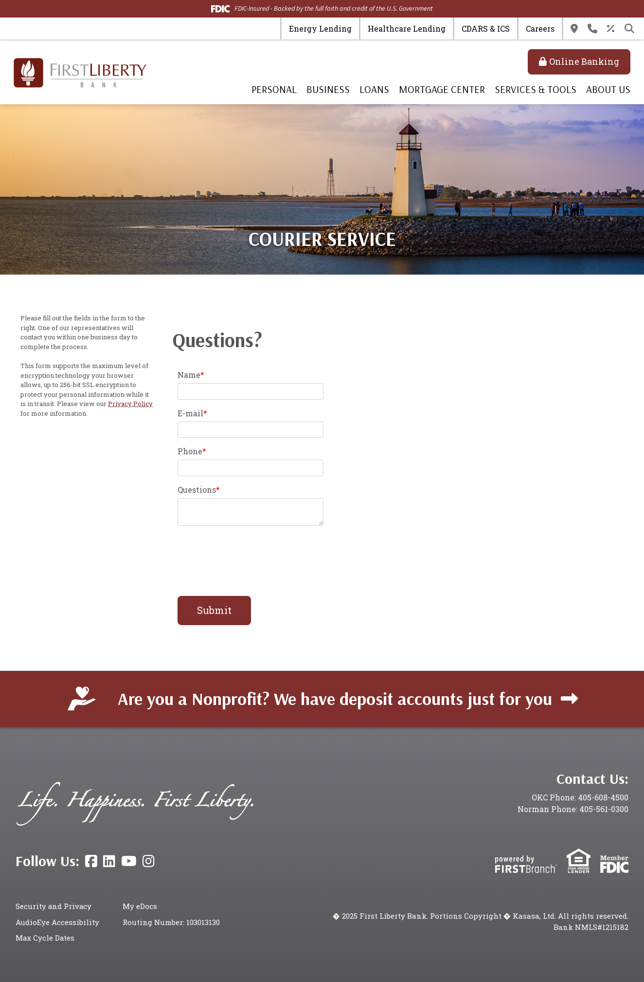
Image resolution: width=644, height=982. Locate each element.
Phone (190, 451)
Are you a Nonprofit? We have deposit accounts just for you (334, 698)
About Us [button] (608, 89)
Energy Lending (320, 28)
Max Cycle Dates (45, 938)
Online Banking (584, 61)
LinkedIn (109, 861)
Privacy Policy (130, 403)
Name (189, 375)
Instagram (149, 861)
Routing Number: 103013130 (171, 922)
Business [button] (328, 89)
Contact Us (592, 29)
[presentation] (251, 555)
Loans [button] (374, 89)
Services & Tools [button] (535, 89)
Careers (540, 28)
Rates (611, 29)
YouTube (129, 861)
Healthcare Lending (407, 28)
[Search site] (629, 28)
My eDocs (140, 906)
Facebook (91, 861)
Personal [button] (274, 89)
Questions (197, 489)
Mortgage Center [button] (442, 89)
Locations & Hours (574, 29)
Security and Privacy (54, 906)
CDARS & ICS (486, 28)
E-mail (190, 413)
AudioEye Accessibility (57, 922)
